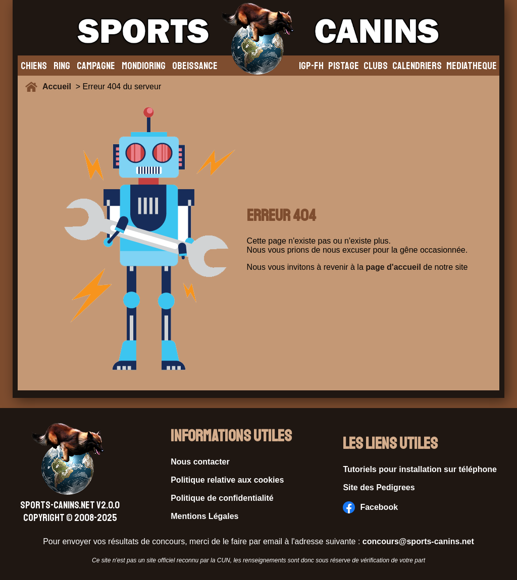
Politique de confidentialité (222, 498)
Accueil (59, 86)
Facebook (370, 507)
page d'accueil (393, 267)
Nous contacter (200, 461)
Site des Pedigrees (379, 487)
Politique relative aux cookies (227, 480)
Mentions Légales (204, 516)
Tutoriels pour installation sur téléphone (420, 469)
